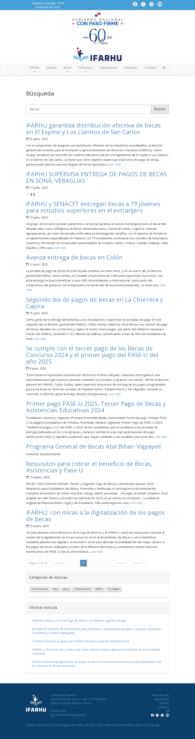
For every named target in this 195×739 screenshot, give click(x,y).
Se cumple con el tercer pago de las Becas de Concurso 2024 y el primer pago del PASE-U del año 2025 (92, 354)
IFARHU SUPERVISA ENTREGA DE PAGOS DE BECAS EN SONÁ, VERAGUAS (96, 177)
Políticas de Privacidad (118, 725)
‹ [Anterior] (59, 563)
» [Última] (138, 563)
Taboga (154, 725)
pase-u (66, 589)
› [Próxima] (121, 563)
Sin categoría (114, 589)
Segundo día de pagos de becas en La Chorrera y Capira (94, 302)
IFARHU (99, 589)
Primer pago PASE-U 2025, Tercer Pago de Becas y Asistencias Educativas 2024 (96, 406)
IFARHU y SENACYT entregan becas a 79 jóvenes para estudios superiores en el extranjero (93, 207)
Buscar (160, 108)
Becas (55, 589)
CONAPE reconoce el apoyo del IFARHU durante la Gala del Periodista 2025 (80, 641)
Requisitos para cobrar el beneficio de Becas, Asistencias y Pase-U (89, 466)
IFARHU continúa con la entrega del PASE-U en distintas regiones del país (79, 620)
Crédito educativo (82, 589)
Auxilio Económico (39, 589)
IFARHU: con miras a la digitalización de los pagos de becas (95, 515)
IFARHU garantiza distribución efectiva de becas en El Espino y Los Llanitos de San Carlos (93, 128)
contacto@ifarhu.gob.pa (69, 715)
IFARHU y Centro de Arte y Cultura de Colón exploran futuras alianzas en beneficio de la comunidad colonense (96, 651)
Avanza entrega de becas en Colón (74, 257)
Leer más (114, 164)
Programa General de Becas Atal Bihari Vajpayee (93, 446)
